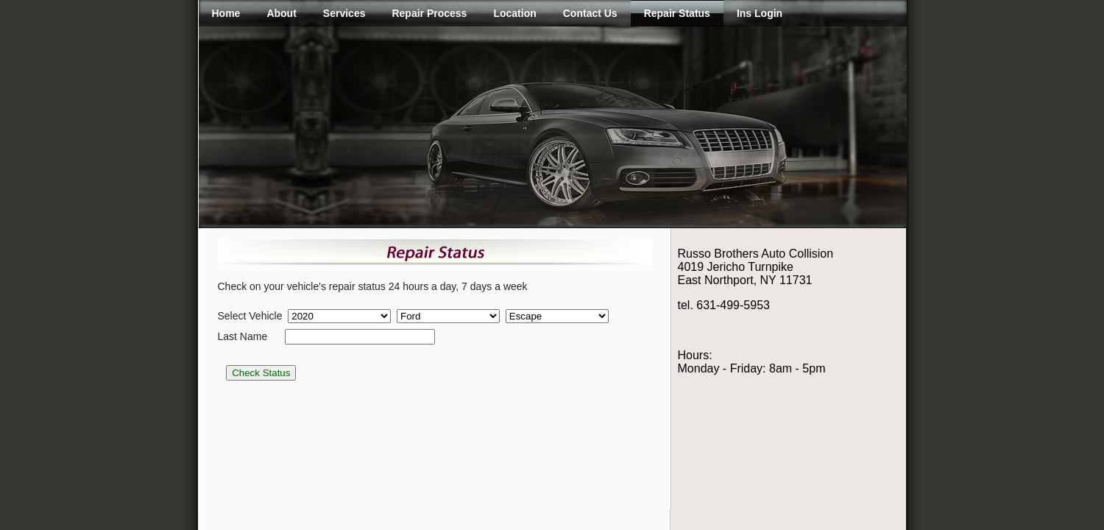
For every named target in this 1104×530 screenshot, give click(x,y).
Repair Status (677, 13)
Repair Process (429, 13)
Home (226, 13)
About (281, 13)
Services (344, 13)
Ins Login (759, 13)
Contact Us (590, 13)
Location (514, 13)
